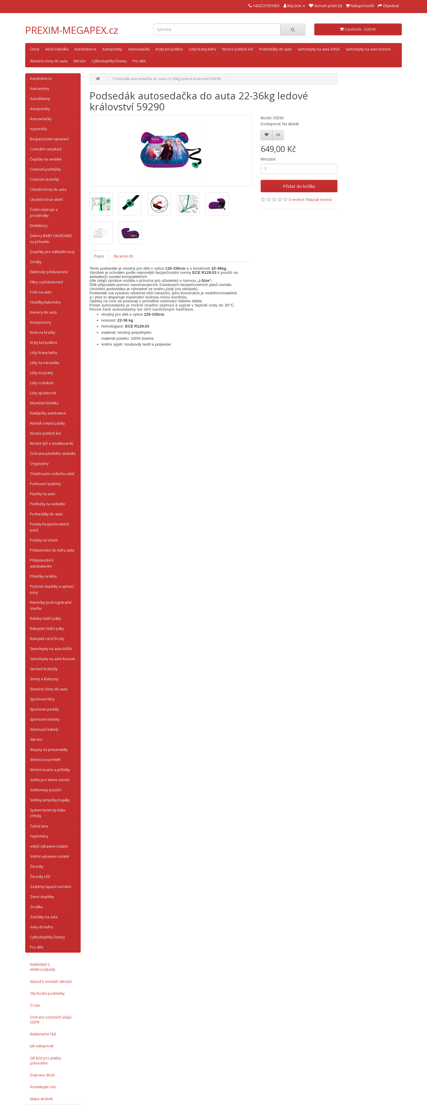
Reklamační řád (43, 1034)
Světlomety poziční (45, 789)
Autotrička (38, 128)
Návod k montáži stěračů (51, 981)
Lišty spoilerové (43, 392)
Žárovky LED (40, 876)
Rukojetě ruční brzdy (47, 638)
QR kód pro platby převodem (45, 1061)
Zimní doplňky (42, 896)
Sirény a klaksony (44, 678)
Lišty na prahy (41, 372)
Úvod (34, 49)
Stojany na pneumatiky (49, 749)
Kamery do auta (43, 312)
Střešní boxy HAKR (45, 759)
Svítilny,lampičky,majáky (50, 800)
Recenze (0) (123, 256)
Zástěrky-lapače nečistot (50, 886)
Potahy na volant (44, 540)
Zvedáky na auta (44, 916)
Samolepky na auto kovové (368, 49)
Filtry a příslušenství (46, 282)
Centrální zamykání (46, 149)
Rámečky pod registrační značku (50, 605)
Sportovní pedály (44, 709)
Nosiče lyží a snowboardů (51, 443)
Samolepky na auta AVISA (319, 49)
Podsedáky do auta (275, 49)
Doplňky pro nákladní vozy (52, 251)
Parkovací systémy (45, 483)
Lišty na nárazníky (44, 362)
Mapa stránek (41, 1098)
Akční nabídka (56, 49)
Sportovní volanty (44, 719)
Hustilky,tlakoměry (45, 302)
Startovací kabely (44, 729)
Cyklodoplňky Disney (109, 60)
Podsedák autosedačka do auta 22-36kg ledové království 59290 (167, 78)
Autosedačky (139, 49)
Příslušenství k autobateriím (41, 563)
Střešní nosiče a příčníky (50, 769)
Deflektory (38, 225)
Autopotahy (112, 49)
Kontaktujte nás (43, 1086)
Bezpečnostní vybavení (49, 139)
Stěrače (79, 60)
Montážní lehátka (44, 403)
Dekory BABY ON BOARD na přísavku (51, 238)
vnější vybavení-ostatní (49, 846)
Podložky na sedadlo (47, 503)
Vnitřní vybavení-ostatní (49, 856)
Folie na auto (41, 292)
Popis (99, 256)
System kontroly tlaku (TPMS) (48, 813)
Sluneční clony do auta (48, 60)
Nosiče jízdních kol (237, 49)
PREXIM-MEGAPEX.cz (71, 30)
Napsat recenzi (319, 199)
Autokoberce (85, 49)
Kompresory (40, 322)
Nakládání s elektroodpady (42, 967)
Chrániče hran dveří (46, 199)
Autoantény (39, 88)
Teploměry (39, 836)
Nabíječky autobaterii (48, 413)
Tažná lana (39, 826)
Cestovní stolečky (44, 179)
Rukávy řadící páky (45, 618)
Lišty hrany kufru (202, 49)
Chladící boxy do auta (48, 189)
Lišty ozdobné (42, 382)
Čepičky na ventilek (46, 159)
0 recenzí (296, 199)
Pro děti (139, 60)
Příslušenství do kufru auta (52, 550)
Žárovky (36, 866)
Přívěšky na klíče (43, 576)
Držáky (36, 261)
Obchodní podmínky (47, 993)
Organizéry (39, 463)
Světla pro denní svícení (49, 779)
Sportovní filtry (42, 699)
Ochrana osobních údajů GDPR (50, 1020)
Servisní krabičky (44, 668)
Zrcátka (36, 906)
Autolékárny (40, 98)
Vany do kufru (41, 927)
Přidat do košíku (299, 186)
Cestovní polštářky (45, 169)
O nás (35, 1005)
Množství (268, 159)
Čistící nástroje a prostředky (44, 212)
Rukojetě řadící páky (47, 628)
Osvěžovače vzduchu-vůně (52, 473)
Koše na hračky (42, 332)
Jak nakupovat (41, 1045)
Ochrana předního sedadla (53, 453)
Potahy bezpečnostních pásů (49, 527)
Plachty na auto (42, 493)
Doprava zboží (42, 1075)
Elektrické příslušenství (49, 271)
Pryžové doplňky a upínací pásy (52, 589)
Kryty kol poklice (169, 49)
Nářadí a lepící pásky (47, 423)
